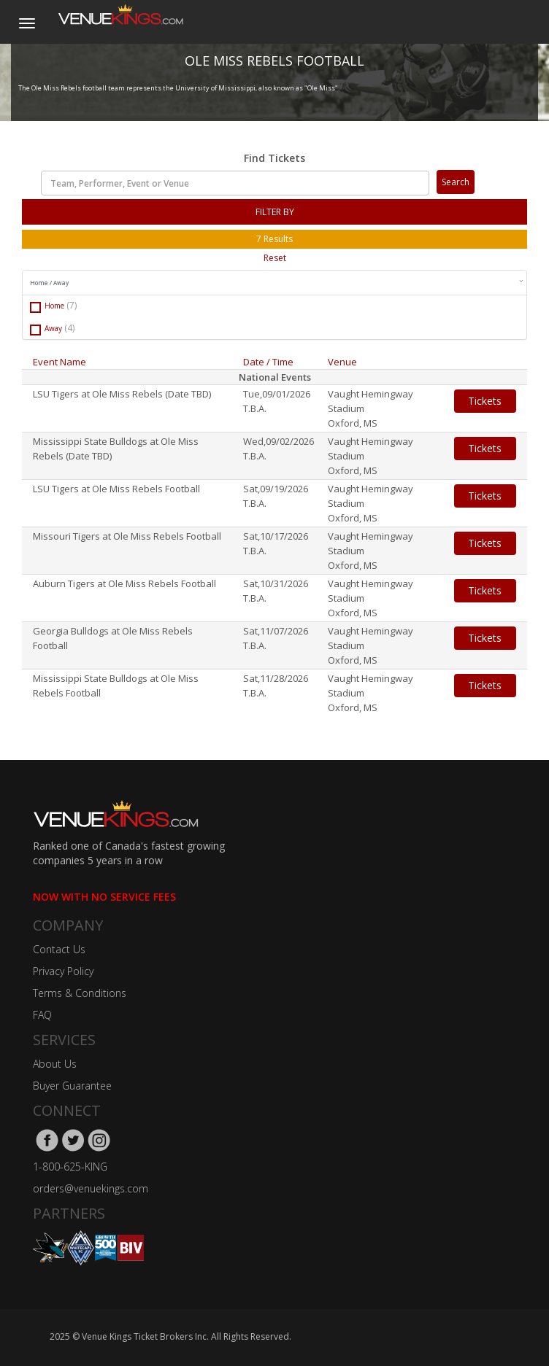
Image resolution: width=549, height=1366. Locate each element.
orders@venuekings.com (90, 1188)
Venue (342, 361)
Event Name (59, 361)
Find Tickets (274, 158)
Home (53, 306)
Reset (275, 258)
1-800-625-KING (70, 1166)
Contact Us (59, 949)
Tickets (485, 401)
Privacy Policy (63, 971)
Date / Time (268, 361)
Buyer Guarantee (72, 1086)
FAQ (42, 1015)
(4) (69, 328)
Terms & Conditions (79, 993)
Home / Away (276, 282)
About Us (55, 1064)
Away (52, 328)
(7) (71, 305)
